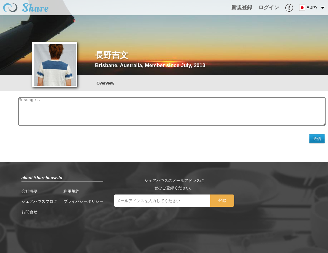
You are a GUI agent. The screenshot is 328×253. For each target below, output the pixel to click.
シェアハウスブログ (39, 204)
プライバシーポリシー (83, 204)
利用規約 (71, 193)
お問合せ (29, 214)
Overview (105, 83)
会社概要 (29, 193)
